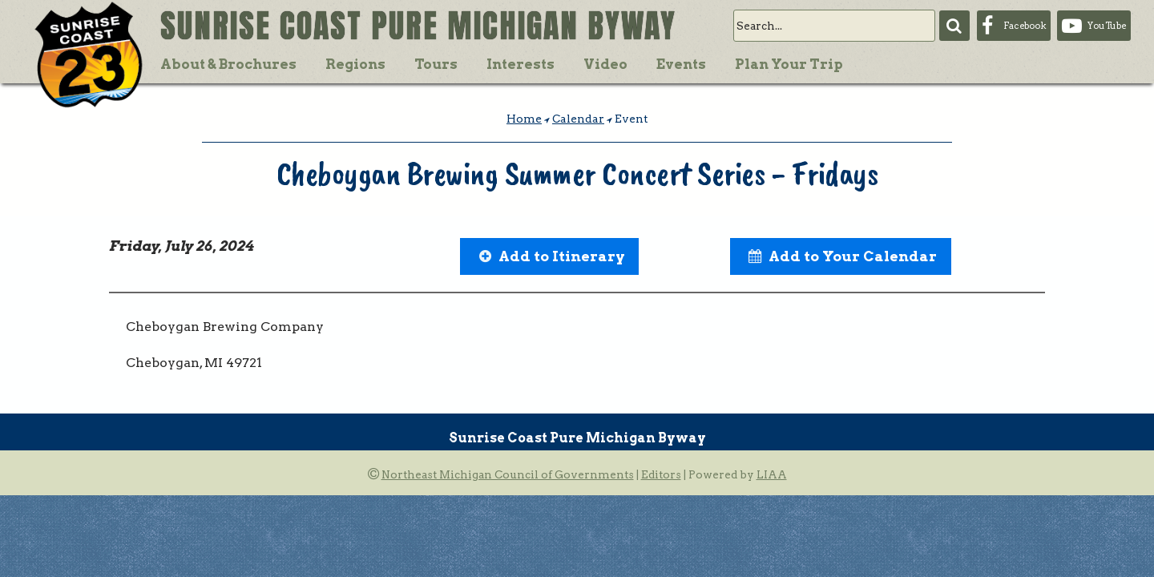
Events (681, 64)
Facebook (1024, 25)
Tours (436, 64)
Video (605, 64)
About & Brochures (228, 64)
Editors (661, 474)
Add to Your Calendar (853, 256)
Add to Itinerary (561, 256)
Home (524, 118)
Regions (355, 64)
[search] (834, 26)
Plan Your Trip (789, 64)
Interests (520, 64)
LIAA (772, 474)
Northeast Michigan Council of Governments (507, 474)
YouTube (1106, 25)
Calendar (578, 118)
